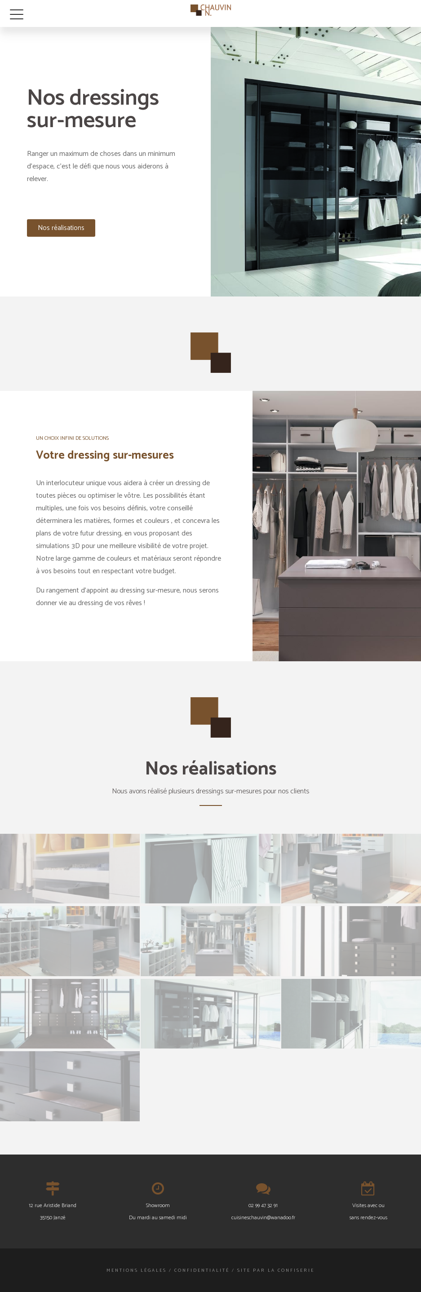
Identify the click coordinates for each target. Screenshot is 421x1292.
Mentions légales (136, 1270)
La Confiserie (291, 1270)
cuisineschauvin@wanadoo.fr (263, 1217)
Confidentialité (202, 1270)
